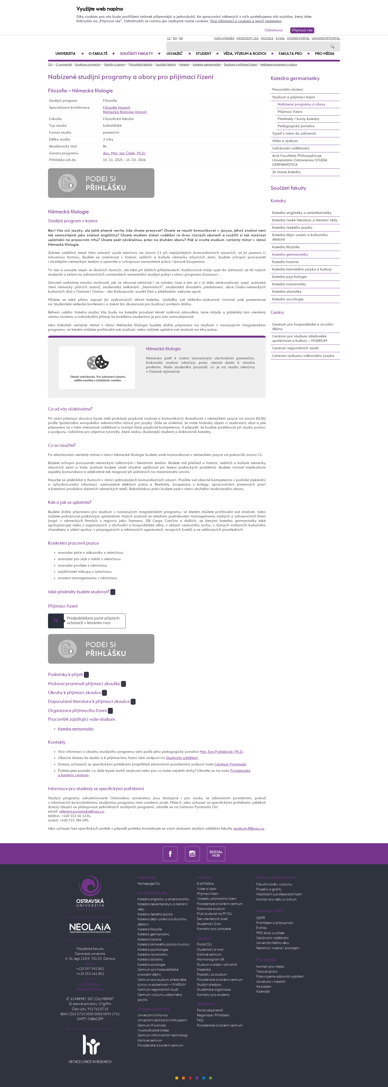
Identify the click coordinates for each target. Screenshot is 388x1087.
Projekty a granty (269, 889)
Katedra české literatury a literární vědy (305, 220)
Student (207, 54)
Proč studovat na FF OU (214, 914)
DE (181, 38)
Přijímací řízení (290, 112)
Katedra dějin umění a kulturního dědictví (300, 237)
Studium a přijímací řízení (240, 64)
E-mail (280, 38)
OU (50, 64)
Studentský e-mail (210, 949)
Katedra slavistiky (287, 291)
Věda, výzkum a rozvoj (248, 54)
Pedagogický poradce (296, 126)
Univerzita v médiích (271, 982)
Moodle (267, 38)
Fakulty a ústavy (114, 64)
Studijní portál (298, 38)
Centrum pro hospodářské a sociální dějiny (302, 327)
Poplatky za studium (212, 974)
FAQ (200, 1020)
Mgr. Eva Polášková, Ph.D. (221, 752)
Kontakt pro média (270, 966)
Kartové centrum (150, 1040)
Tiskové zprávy (267, 971)
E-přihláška (205, 883)
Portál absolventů (210, 1010)
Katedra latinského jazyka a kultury (302, 269)
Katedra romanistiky (289, 284)
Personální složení (287, 89)
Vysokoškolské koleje (153, 1030)
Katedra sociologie (288, 299)
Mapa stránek (224, 38)
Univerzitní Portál (326, 38)
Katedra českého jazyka (292, 227)
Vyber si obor (207, 889)
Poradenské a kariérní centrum (160, 1045)
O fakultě (102, 54)
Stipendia (204, 969)
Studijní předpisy (209, 984)
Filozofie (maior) (116, 107)
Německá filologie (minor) (125, 112)
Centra (277, 312)
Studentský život (209, 924)
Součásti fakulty (140, 54)
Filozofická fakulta (140, 64)
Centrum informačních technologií (163, 1035)
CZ (168, 38)
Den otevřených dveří (212, 919)
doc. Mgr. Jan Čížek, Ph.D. (124, 153)
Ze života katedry (286, 172)
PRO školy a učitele (270, 933)
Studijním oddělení (182, 758)
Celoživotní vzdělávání (291, 148)
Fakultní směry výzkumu (274, 884)
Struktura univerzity (88, 64)
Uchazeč (179, 54)
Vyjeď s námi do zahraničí (294, 133)
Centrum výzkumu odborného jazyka (303, 356)
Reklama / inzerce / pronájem (277, 948)
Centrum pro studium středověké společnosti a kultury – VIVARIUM (299, 338)
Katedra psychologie (289, 277)
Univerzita (69, 54)
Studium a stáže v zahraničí (217, 964)
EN (175, 38)
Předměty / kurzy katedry (298, 119)
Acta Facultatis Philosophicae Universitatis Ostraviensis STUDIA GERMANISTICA (299, 160)
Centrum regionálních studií (295, 348)
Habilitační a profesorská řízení (279, 894)
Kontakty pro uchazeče (214, 929)
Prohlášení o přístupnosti (274, 923)
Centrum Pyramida (230, 764)
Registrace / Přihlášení (213, 1015)
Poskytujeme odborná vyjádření (280, 976)
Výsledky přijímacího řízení (216, 899)
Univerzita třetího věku (272, 943)
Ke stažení (263, 986)
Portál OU (204, 944)
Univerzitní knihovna (153, 1015)
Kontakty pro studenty (213, 995)
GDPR (260, 918)
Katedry (184, 64)
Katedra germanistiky (207, 64)
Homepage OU (149, 883)
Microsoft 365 (248, 38)
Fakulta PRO (294, 54)
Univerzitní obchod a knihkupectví (162, 1020)
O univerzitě (64, 64)
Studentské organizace (214, 989)
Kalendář (263, 991)
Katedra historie (285, 262)
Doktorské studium (211, 909)
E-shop (261, 928)
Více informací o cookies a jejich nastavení (245, 21)
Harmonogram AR (210, 959)
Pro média (324, 54)
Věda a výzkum (285, 141)
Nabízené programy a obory (278, 64)
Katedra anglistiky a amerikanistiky (302, 213)
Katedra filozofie (285, 247)
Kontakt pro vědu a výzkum (276, 899)
